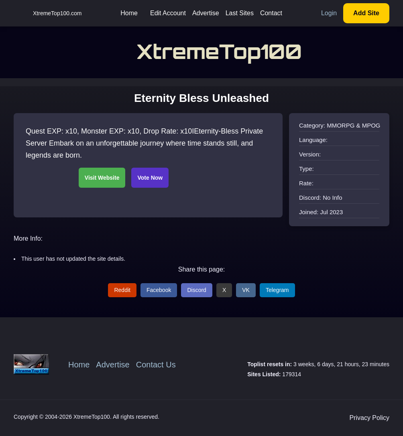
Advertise (205, 13)
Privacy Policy (369, 417)
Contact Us (156, 364)
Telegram (277, 290)
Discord (196, 290)
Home (129, 13)
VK (246, 290)
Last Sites (240, 13)
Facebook (159, 290)
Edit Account (168, 13)
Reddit (122, 290)
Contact (271, 13)
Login (329, 13)
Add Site (366, 13)
